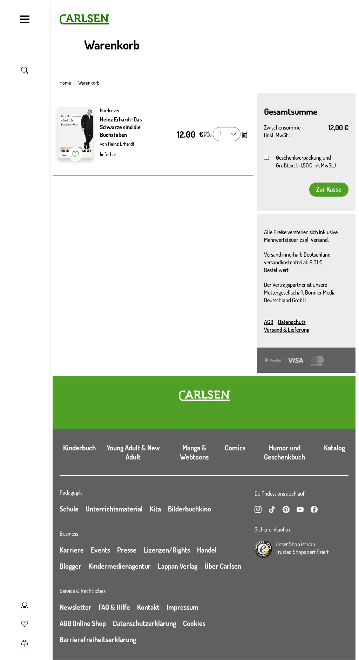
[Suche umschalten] (25, 70)
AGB (268, 321)
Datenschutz (292, 321)
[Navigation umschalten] (24, 19)
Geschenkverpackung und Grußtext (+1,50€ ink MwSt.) (306, 161)
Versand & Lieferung (286, 329)
